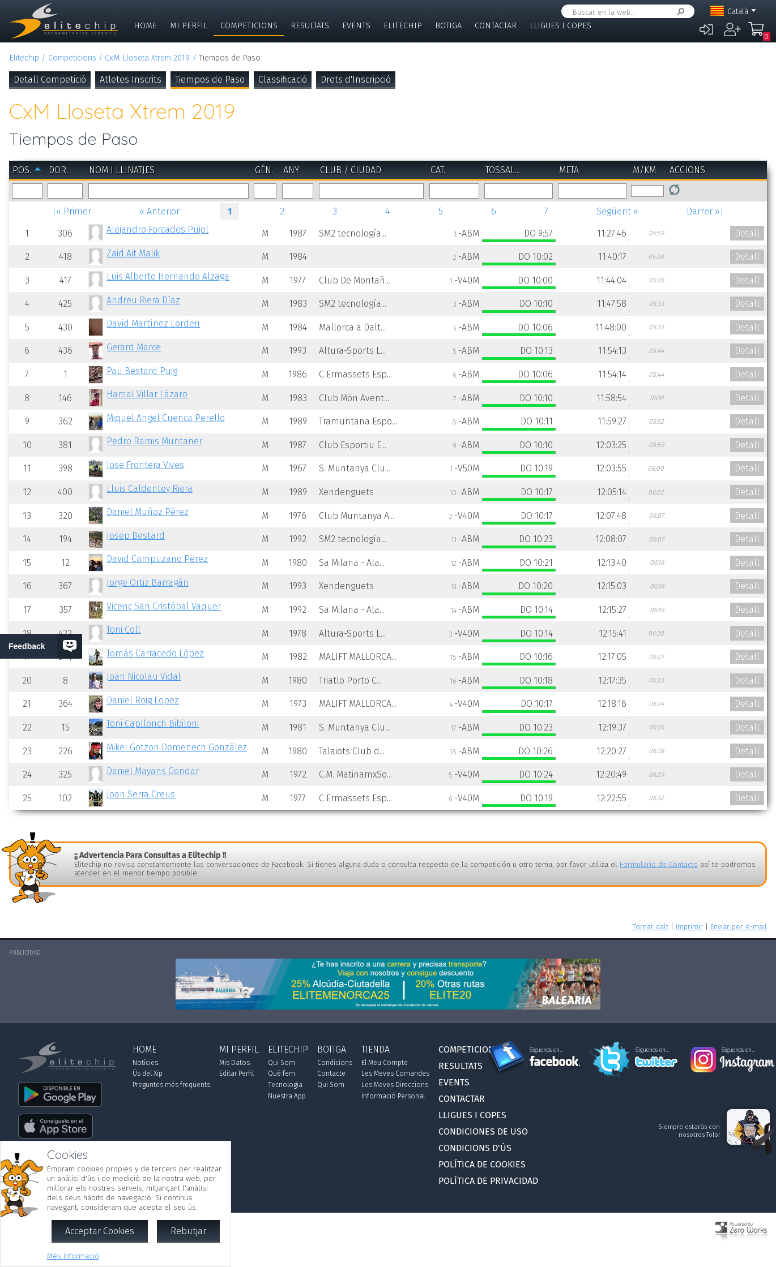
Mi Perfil (188, 26)
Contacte (331, 1073)
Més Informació (73, 1256)
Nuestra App (287, 1096)
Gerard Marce (133, 347)
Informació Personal (393, 1096)
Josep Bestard (135, 535)
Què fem (281, 1073)
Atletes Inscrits (130, 79)
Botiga (448, 26)
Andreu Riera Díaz (143, 300)
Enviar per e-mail (738, 926)
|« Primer (71, 211)
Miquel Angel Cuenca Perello (165, 418)
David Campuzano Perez (157, 558)
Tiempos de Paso (210, 79)
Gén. (264, 170)
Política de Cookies (482, 1164)
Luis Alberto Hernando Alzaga (167, 276)
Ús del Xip (148, 1073)
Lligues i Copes (560, 26)
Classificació (282, 79)
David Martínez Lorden (153, 323)
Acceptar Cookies (99, 1231)
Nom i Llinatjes (122, 170)
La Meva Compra (759, 34)
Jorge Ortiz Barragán (147, 582)
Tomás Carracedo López (155, 653)
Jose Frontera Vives (145, 464)
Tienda (375, 1049)
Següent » (617, 211)
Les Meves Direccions (394, 1085)
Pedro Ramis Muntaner (154, 441)
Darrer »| (705, 211)
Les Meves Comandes (395, 1073)
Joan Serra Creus (140, 794)
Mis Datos (234, 1063)
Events (356, 26)
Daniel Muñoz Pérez (147, 511)
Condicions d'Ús (474, 1148)
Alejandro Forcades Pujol (157, 229)
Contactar (496, 26)
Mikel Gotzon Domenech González (176, 747)
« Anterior (159, 211)
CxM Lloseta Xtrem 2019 (147, 58)
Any (291, 170)
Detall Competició (50, 79)
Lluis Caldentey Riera (149, 488)
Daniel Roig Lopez (142, 700)
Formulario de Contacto (659, 864)
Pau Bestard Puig (141, 371)
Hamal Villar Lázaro (146, 394)
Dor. (58, 170)
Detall (747, 233)
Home (145, 26)
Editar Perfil (236, 1073)
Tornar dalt (650, 926)
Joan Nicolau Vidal (143, 676)
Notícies (145, 1063)
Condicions (334, 1063)
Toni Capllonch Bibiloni (152, 723)
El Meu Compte (384, 1063)
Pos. (21, 170)
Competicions (249, 26)
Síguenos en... (546, 1050)
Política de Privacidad (488, 1180)
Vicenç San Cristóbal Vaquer (163, 606)
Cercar (678, 11)
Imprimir (689, 926)
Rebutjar (188, 1231)
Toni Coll (123, 629)
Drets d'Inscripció (356, 79)
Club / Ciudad (350, 170)
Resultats (310, 26)
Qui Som (281, 1063)
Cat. (437, 170)
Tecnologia (285, 1085)
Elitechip (402, 26)
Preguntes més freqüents (171, 1085)
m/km (644, 170)
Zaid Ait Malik (133, 253)
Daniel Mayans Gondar (152, 771)
